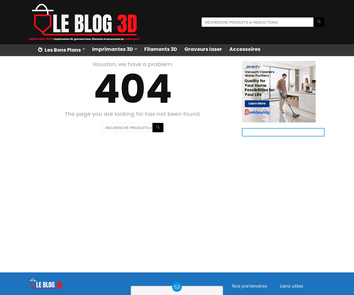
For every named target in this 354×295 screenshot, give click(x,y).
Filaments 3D (160, 49)
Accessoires (244, 49)
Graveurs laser (203, 49)
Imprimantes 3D (112, 49)
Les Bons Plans (59, 49)
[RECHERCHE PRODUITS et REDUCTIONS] (318, 22)
